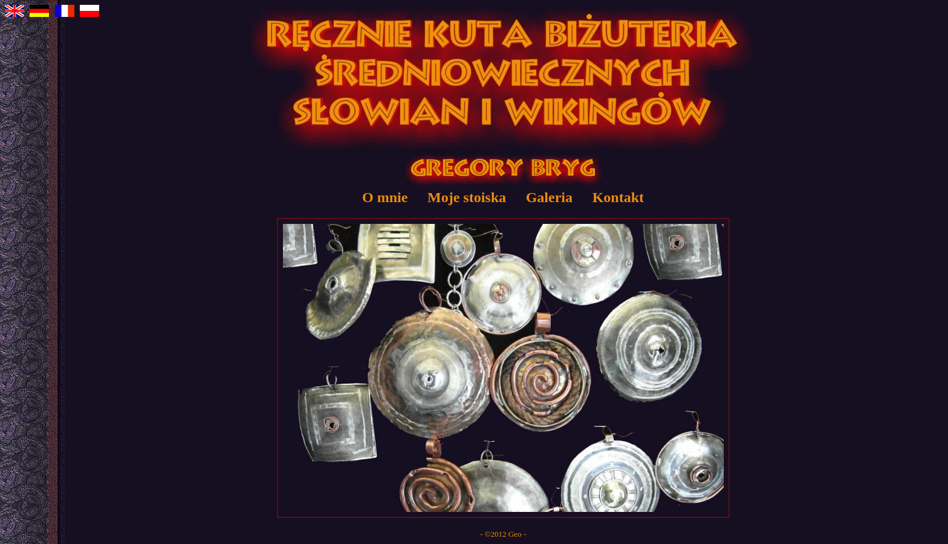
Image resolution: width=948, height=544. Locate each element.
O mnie (384, 197)
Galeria (549, 197)
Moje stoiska (466, 197)
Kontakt (618, 197)
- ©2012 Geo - (503, 534)
